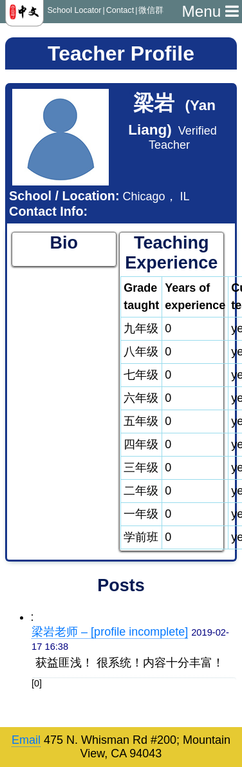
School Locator (74, 10)
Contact (120, 10)
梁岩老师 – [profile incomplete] (110, 631)
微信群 (150, 10)
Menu (210, 11)
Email (26, 740)
